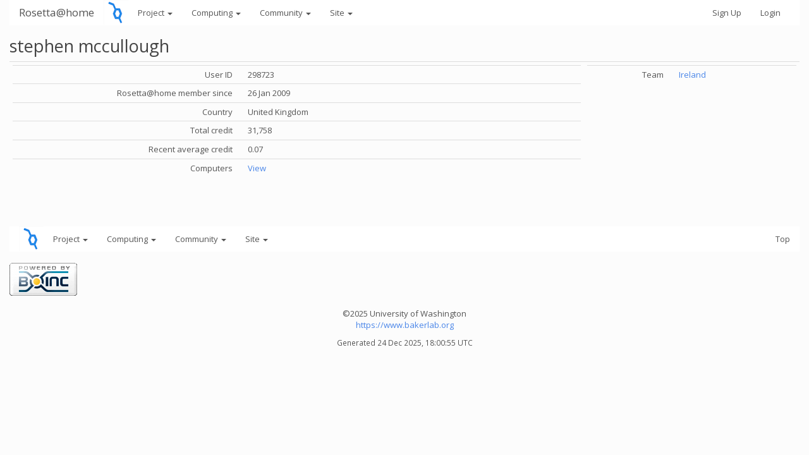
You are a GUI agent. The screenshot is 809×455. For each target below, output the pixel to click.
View (257, 168)
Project (155, 12)
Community (285, 12)
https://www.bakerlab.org (405, 325)
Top (783, 239)
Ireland (692, 74)
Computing (216, 12)
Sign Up (726, 12)
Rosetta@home (56, 12)
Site (341, 12)
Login (770, 12)
